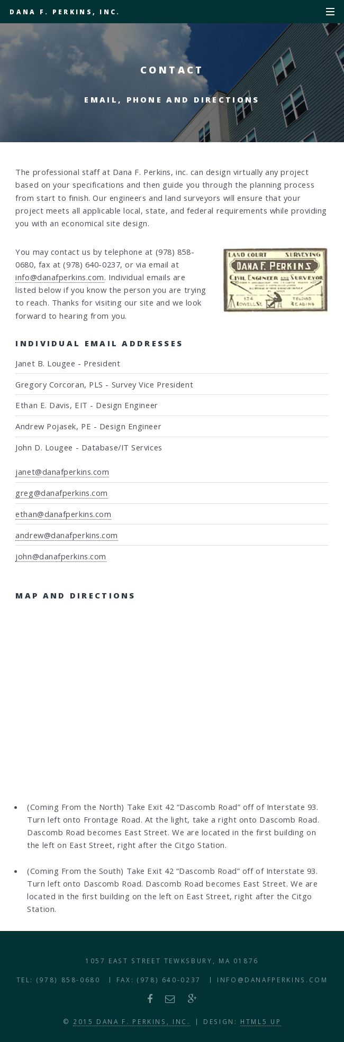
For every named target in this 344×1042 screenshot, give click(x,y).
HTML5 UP (260, 1021)
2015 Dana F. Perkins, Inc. (132, 1021)
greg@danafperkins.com (61, 492)
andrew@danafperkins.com (66, 535)
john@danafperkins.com (60, 556)
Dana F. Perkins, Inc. (65, 11)
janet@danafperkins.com (62, 471)
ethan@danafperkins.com (63, 514)
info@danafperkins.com (59, 277)
